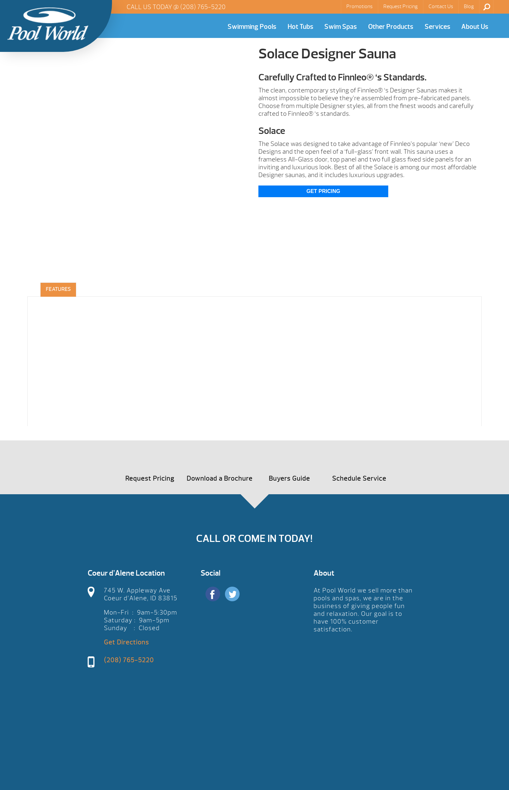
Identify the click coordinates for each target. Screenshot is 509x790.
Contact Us (440, 6)
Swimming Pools (252, 26)
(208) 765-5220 (203, 7)
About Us (474, 26)
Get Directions (126, 642)
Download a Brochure (220, 478)
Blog (469, 6)
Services (437, 26)
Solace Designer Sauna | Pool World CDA (47, 23)
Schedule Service (359, 478)
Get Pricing (323, 191)
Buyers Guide (289, 478)
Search (486, 7)
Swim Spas (340, 26)
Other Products (390, 26)
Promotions (359, 6)
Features (58, 289)
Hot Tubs (300, 26)
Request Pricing (400, 6)
